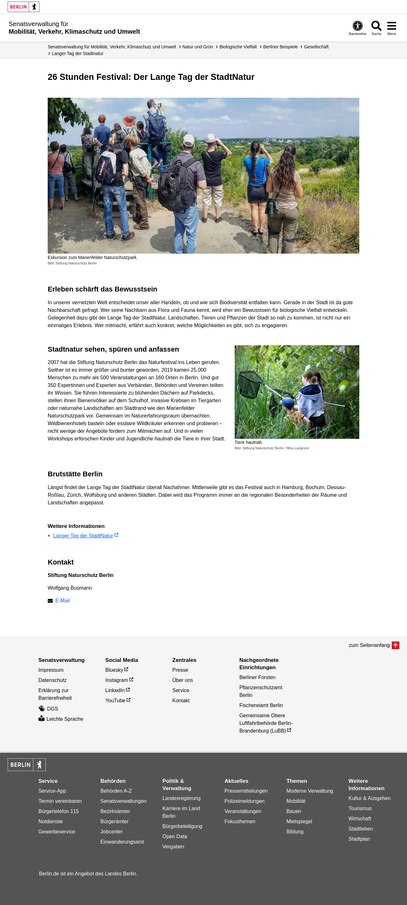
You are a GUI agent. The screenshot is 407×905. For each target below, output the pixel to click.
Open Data (174, 836)
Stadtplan (359, 839)
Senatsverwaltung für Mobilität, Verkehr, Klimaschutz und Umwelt (112, 46)
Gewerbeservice (56, 831)
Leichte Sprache (60, 719)
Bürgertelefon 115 (58, 811)
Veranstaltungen (242, 811)
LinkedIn (115, 690)
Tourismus (360, 808)
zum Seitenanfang (369, 645)
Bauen (293, 811)
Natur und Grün (198, 46)
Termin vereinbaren (60, 801)
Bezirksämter (115, 811)
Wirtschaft (359, 818)
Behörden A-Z (116, 791)
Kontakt (181, 700)
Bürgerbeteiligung (182, 826)
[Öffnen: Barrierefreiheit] (358, 27)
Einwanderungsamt (122, 842)
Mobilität (296, 801)
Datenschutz (52, 680)
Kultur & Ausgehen (369, 798)
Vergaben (173, 846)
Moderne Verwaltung (309, 791)
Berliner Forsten (257, 677)
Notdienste (50, 821)
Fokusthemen (239, 821)
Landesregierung (181, 798)
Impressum (51, 670)
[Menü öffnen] (391, 27)
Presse (180, 670)
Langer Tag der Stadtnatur (77, 53)
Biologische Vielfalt (238, 46)
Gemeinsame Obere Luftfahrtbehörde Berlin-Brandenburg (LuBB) (266, 723)
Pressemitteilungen (246, 791)
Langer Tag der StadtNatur (83, 535)
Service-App (52, 791)
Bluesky (114, 670)
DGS (48, 709)
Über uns (182, 680)
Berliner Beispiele (280, 46)
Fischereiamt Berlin (261, 705)
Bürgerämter (114, 821)
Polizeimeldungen (244, 801)
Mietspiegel (299, 821)
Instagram (116, 680)
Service (180, 690)
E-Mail (62, 601)
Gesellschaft (316, 46)
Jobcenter (111, 831)
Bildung (294, 831)
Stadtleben (360, 828)
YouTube (115, 700)
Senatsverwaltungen (123, 801)
